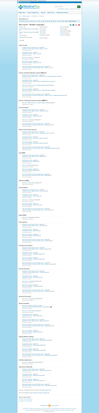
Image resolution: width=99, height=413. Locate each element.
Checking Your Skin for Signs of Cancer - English (33, 47)
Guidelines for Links (40, 408)
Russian (41, 38)
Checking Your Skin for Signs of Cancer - (34, 48)
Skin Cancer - (31, 57)
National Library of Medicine (24, 2)
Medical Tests (51, 12)
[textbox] (66, 6)
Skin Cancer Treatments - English (30, 61)
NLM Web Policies (26, 408)
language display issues (46, 390)
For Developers (73, 408)
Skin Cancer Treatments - (31, 62)
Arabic (20, 26)
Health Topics (21, 12)
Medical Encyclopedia (62, 12)
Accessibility (35, 408)
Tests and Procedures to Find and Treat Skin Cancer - (37, 67)
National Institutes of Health (69, 410)
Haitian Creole (22, 37)
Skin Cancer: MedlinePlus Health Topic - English (32, 305)
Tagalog (61, 30)
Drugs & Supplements (33, 12)
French (20, 35)
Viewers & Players (47, 408)
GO (79, 6)
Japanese (42, 26)
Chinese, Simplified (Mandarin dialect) (27, 28)
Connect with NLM (55, 405)
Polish (41, 33)
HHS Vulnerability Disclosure (55, 408)
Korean (41, 28)
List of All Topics (72, 21)
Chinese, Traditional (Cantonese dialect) (27, 32)
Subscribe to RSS (46, 406)
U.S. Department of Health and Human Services (56, 410)
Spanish (61, 28)
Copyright (30, 408)
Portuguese (42, 35)
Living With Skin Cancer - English (30, 52)
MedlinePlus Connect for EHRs (66, 408)
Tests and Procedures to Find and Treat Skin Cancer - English (36, 66)
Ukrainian (62, 33)
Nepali (41, 30)
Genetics (43, 12)
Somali (61, 26)
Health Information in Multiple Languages (38, 392)
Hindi (20, 40)
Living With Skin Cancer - (31, 53)
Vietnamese (62, 35)
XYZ (66, 21)
